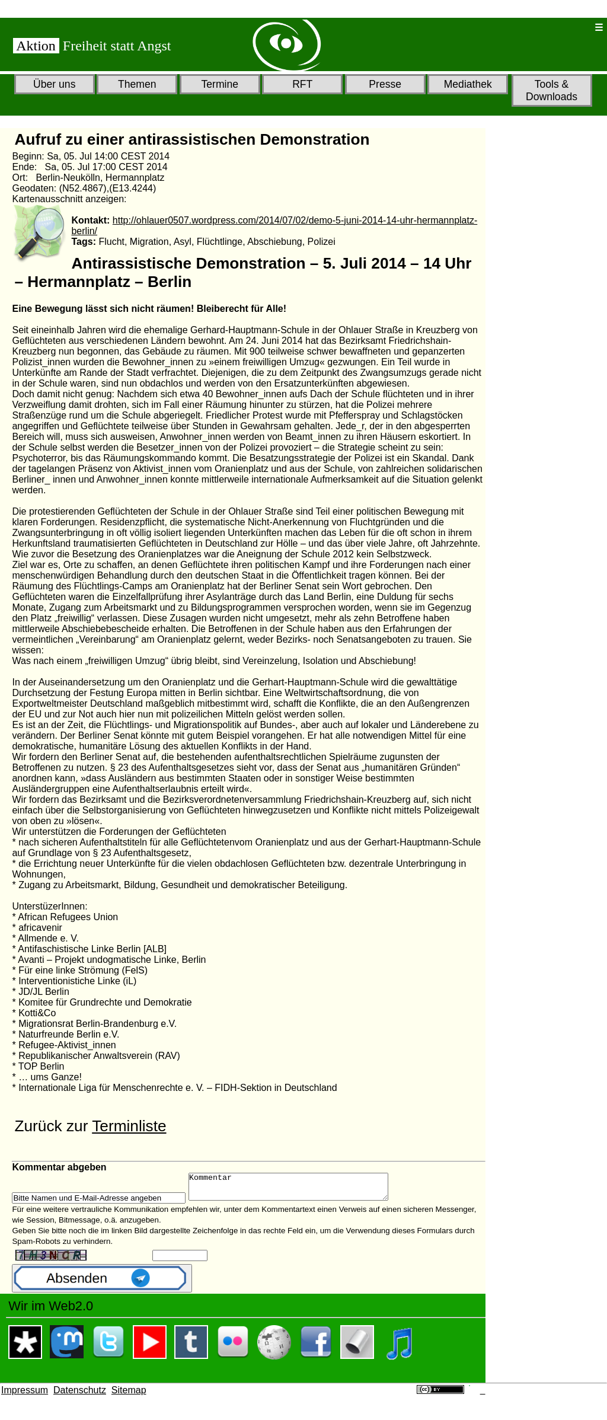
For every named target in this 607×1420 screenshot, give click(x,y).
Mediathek (468, 84)
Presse (385, 84)
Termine (219, 84)
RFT (302, 84)
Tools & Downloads (551, 90)
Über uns (54, 84)
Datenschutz (79, 1395)
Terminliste (129, 1126)
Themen (137, 84)
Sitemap (128, 1395)
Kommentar (300, 1189)
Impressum (24, 1395)
